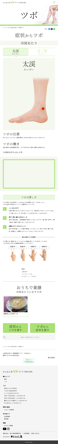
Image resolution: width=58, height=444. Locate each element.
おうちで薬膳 (8, 426)
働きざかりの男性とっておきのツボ (15, 401)
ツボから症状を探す (12, 27)
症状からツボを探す (10, 388)
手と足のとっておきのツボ (12, 403)
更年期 (6, 419)
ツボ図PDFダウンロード (11, 152)
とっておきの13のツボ (11, 393)
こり (5, 382)
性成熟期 (7, 416)
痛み (5, 379)
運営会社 (6, 433)
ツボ (42, 328)
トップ (4, 27)
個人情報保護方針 (15, 433)
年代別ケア (6, 414)
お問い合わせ (35, 433)
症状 (15, 328)
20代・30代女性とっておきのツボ (14, 396)
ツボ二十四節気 (9, 410)
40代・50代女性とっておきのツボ (14, 398)
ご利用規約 (26, 433)
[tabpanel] (29, 99)
